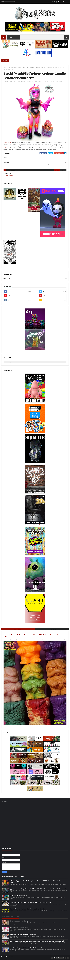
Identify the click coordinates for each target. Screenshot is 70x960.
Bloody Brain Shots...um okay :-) (19, 921)
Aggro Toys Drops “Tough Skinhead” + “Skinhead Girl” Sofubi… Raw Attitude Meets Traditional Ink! (38, 889)
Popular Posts (52, 629)
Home (5, 67)
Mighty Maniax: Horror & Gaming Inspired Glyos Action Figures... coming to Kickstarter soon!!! (37, 941)
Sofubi (32, 67)
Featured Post (18, 629)
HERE (5, 148)
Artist (8, 67)
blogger (57, 170)
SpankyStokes (38, 67)
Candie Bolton (13, 67)
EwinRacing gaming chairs (43, 525)
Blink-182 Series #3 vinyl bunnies (19, 928)
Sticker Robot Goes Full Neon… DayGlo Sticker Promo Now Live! (28, 909)
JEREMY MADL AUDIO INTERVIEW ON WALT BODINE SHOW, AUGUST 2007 (30, 902)
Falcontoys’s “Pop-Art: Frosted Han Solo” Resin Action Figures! (27, 948)
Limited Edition (21, 67)
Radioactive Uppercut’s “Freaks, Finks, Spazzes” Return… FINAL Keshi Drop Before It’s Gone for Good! (33, 636)
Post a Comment (9, 176)
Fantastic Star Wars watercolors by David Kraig (23, 934)
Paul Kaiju (28, 67)
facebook (63, 170)
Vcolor (43, 67)
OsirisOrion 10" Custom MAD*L (18, 896)
